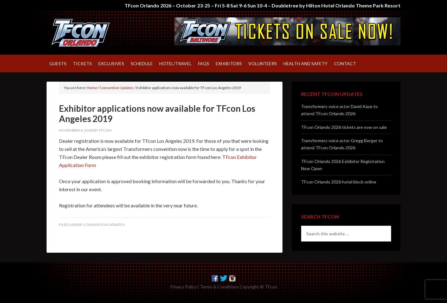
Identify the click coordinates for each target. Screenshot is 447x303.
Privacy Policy (183, 286)
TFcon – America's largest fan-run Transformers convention (99, 32)
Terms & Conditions (219, 286)
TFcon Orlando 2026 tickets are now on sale (344, 127)
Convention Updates (103, 224)
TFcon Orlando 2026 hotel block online (338, 181)
